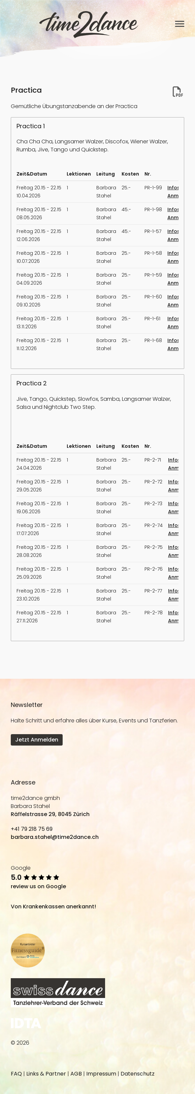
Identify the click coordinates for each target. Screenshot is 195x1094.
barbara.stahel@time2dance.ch (55, 837)
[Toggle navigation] (179, 24)
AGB (76, 1074)
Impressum (101, 1074)
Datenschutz (138, 1074)
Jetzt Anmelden (36, 740)
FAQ (16, 1074)
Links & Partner (46, 1074)
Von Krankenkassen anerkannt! (53, 906)
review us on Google (38, 886)
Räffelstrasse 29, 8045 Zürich (50, 814)
